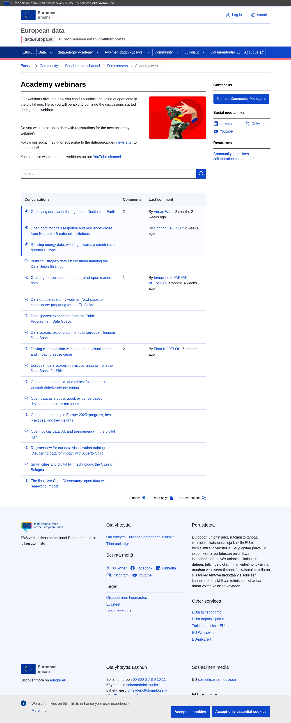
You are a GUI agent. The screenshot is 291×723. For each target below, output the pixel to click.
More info (39, 710)
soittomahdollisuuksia (143, 685)
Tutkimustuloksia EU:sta (211, 626)
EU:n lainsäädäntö (207, 612)
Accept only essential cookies (241, 712)
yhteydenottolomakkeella (147, 690)
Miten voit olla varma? (95, 3)
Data (42, 52)
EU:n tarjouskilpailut (208, 619)
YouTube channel (107, 157)
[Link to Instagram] (117, 575)
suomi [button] (259, 15)
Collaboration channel (82, 66)
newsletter (124, 142)
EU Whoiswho (203, 632)
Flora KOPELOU (167, 349)
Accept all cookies (190, 712)
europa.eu (58, 680)
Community (163, 52)
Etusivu (28, 52)
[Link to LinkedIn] (166, 568)
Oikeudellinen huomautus (126, 597)
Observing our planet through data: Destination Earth (73, 212)
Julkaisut (192, 52)
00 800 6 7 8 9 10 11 (149, 679)
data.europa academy (75, 52)
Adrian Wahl (163, 212)
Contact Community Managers (241, 98)
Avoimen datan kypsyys (124, 52)
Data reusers (117, 66)
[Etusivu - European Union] (39, 15)
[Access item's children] (51, 52)
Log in (234, 15)
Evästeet (113, 604)
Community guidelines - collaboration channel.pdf (233, 156)
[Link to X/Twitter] (116, 568)
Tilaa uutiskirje (117, 544)
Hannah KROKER (168, 228)
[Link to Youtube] (142, 575)
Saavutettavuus (118, 611)
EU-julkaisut (201, 639)
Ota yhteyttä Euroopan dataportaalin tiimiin (140, 537)
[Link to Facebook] (141, 568)
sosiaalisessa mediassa (217, 679)
